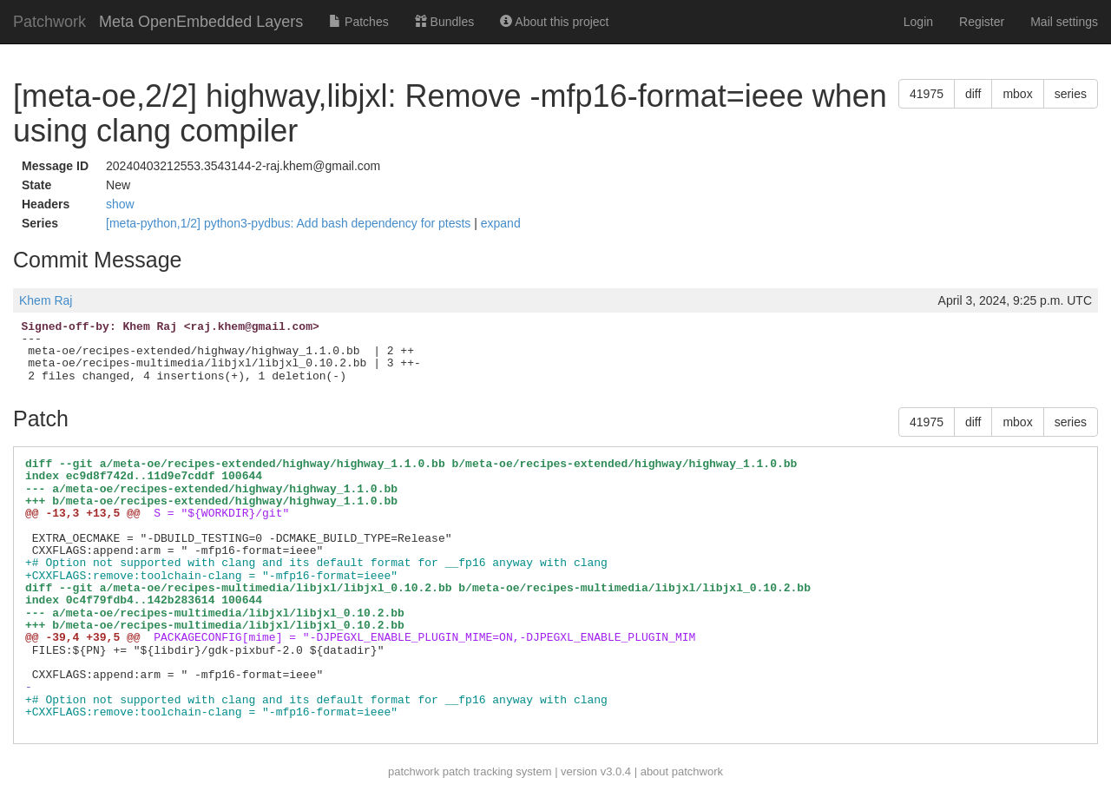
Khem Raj (45, 300)
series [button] (1071, 94)
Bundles (444, 22)
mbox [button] (1017, 94)
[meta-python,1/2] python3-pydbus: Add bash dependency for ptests (290, 223)
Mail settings (1064, 22)
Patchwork (49, 21)
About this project (554, 22)
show (120, 204)
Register (981, 22)
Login (918, 22)
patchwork (413, 771)
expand (501, 223)
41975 (926, 94)
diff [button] (973, 94)
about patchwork (682, 771)
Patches (358, 22)
